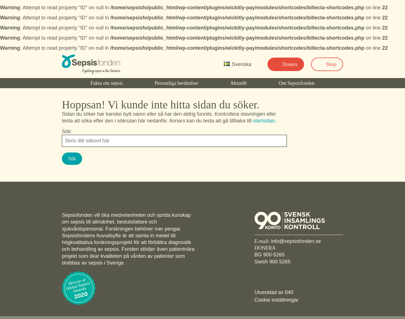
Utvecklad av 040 (274, 292)
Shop (331, 64)
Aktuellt (238, 83)
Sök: (67, 131)
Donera (289, 64)
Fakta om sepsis (107, 83)
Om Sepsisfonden (297, 83)
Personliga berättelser (176, 83)
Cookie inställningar (277, 300)
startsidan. (264, 121)
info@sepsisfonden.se (296, 241)
